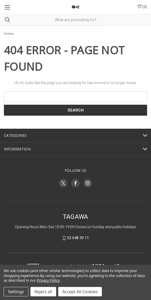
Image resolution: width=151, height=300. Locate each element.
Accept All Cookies (80, 292)
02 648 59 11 (78, 238)
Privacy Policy (48, 280)
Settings (16, 292)
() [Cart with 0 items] (142, 6)
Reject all (43, 292)
